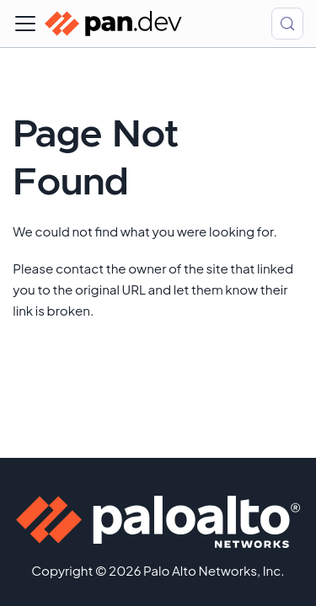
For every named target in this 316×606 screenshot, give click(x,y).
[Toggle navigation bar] (25, 23)
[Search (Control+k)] (287, 24)
